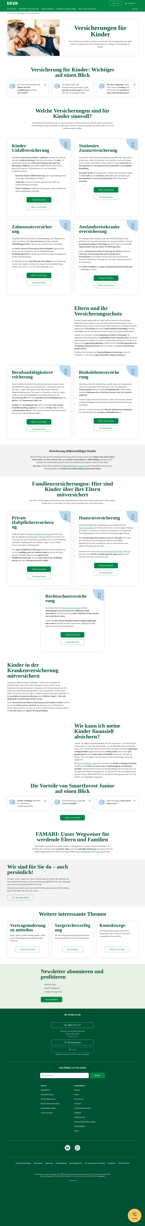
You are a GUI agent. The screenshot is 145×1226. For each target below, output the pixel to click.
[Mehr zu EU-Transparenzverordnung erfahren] (95, 1189)
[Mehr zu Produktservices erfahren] (48, 1125)
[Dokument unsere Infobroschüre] (90, 852)
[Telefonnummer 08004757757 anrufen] (72, 1051)
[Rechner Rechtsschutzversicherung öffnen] (72, 635)
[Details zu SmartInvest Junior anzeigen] (134, 84)
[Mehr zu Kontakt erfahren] (117, 976)
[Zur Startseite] (8, 13)
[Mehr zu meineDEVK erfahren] (72, 976)
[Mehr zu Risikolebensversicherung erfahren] (106, 421)
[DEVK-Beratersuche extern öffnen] (106, 197)
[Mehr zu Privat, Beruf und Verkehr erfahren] (71, 608)
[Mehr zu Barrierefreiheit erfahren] (124, 1189)
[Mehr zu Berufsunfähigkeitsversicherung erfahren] (39, 422)
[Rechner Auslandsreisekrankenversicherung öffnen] (106, 278)
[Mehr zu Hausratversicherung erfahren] (86, 528)
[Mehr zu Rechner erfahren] (39, 569)
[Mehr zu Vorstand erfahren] (77, 1130)
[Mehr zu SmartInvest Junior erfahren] (87, 763)
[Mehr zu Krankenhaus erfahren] (106, 190)
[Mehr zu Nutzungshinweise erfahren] (75, 1189)
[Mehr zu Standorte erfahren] (77, 1139)
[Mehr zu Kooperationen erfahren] (79, 1143)
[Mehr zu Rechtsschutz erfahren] (50, 1130)
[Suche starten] (97, 1102)
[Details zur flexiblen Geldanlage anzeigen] (45, 800)
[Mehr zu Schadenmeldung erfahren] (47, 1121)
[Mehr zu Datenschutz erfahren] (38, 1189)
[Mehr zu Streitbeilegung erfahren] (61, 1189)
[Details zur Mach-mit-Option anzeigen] (134, 800)
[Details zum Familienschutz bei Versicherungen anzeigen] (45, 84)
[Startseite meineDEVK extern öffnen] (130, 3)
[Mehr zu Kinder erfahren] (39, 207)
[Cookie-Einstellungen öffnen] (23, 1189)
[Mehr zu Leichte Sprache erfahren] (47, 1139)
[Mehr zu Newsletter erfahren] (51, 1026)
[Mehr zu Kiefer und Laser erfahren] (39, 275)
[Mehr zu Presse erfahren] (76, 1121)
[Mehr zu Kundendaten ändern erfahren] (28, 976)
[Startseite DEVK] (12, 3)
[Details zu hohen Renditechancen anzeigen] (89, 800)
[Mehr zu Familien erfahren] (73, 466)
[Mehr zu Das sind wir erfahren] (78, 1125)
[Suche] (55, 1102)
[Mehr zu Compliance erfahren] (111, 1189)
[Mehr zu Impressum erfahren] (49, 1189)
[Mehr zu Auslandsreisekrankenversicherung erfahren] (106, 285)
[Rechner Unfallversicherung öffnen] (39, 200)
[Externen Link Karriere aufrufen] (77, 1116)
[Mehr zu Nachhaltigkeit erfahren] (79, 1153)
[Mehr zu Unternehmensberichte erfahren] (82, 1134)
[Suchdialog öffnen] (116, 3)
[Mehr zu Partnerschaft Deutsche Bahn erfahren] (84, 1148)
